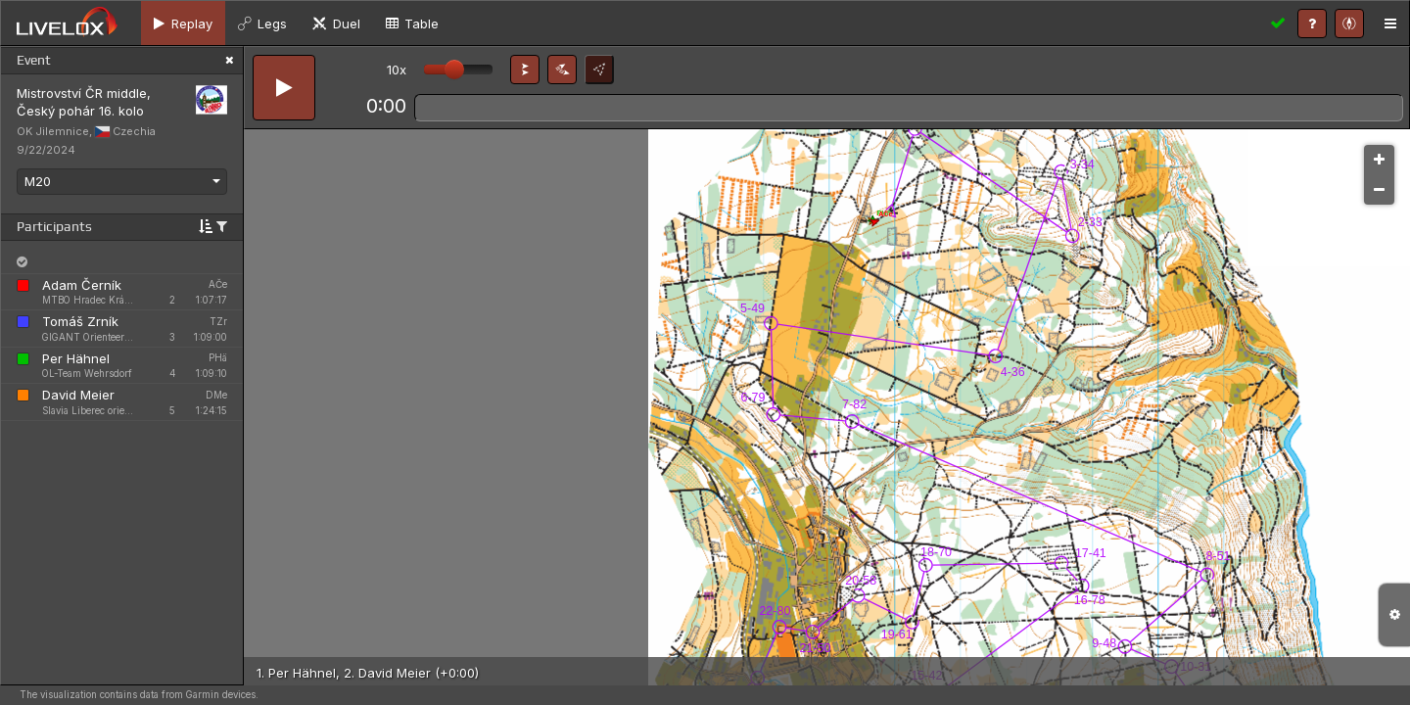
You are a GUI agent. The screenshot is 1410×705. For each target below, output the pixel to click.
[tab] (183, 23)
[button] (525, 69)
